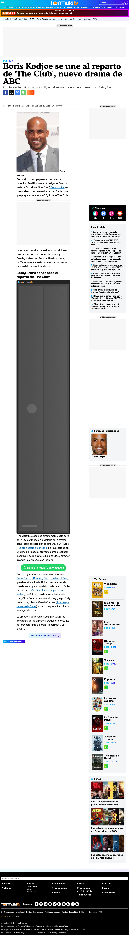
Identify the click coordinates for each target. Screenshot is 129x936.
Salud (50, 929)
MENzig (17, 932)
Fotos (69, 7)
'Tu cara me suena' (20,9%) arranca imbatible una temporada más (106, 242)
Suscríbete (108, 892)
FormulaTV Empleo (26, 926)
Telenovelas (97, 7)
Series (19, 7)
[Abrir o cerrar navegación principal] (3, 2)
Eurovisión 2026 (84, 890)
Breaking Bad (41, 578)
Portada (6, 883)
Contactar (93, 912)
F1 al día (39, 932)
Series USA (29, 18)
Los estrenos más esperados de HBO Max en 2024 (107, 856)
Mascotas (81, 929)
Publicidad (83, 912)
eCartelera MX (51, 926)
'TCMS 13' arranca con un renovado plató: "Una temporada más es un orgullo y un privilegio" (106, 250)
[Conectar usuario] (126, 3)
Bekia (16, 929)
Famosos (111, 7)
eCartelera (39, 926)
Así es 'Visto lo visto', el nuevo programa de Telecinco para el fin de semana (106, 275)
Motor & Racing (50, 932)
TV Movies (32, 891)
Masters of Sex (58, 578)
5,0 (106, 592)
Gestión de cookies (70, 912)
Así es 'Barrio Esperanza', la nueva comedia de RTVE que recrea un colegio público (107, 283)
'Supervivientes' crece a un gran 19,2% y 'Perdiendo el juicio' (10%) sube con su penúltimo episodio (107, 267)
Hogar (67, 929)
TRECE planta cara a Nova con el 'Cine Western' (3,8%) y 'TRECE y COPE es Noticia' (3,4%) (106, 298)
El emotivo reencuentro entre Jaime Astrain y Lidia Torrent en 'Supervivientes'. (106, 306)
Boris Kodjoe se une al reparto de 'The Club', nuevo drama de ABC (66, 18)
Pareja (36, 929)
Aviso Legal (20, 912)
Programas (81, 7)
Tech (32, 932)
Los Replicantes (20, 923)
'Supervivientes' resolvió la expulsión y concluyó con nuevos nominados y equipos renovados (106, 234)
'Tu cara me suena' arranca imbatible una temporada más (37, 13)
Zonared (62, 932)
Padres (43, 929)
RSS (100, 912)
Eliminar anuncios (65, 26)
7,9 (106, 766)
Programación (47, 7)
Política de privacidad (34, 912)
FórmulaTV (6, 18)
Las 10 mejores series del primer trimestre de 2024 (105, 803)
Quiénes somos (7, 912)
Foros (121, 7)
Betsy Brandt (24, 578)
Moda (22, 929)
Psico (73, 929)
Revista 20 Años (64, 10)
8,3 (106, 651)
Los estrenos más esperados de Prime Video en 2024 (107, 830)
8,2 (106, 747)
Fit (62, 929)
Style (23, 932)
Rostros (106, 883)
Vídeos (61, 7)
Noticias (9, 7)
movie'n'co (63, 926)
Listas (29, 888)
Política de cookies (52, 912)
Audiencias (30, 7)
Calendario (32, 886)
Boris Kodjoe (57, 187)
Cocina (57, 929)
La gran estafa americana (32, 548)
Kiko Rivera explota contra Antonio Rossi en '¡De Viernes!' (105, 290)
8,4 (106, 668)
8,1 (106, 687)
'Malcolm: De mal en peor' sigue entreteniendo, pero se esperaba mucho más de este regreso (106, 259)
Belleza (29, 929)
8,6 (106, 728)
